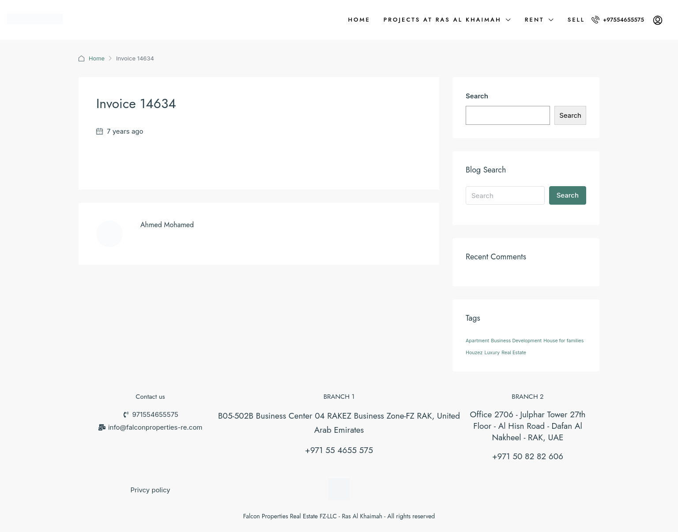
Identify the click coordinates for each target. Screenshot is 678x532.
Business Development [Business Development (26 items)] (516, 341)
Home (359, 19)
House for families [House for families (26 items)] (563, 341)
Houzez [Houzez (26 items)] (474, 353)
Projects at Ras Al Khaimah (442, 19)
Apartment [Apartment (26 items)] (477, 341)
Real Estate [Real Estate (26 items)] (513, 353)
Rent (534, 19)
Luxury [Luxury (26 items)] (492, 353)
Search (477, 96)
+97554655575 (617, 19)
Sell (576, 19)
